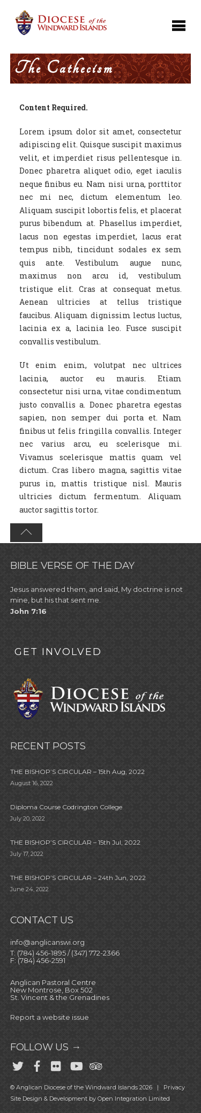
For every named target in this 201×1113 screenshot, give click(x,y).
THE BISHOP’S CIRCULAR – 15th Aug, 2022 (77, 772)
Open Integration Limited (134, 1098)
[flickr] (56, 1063)
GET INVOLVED (58, 652)
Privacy (174, 1087)
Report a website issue (49, 1017)
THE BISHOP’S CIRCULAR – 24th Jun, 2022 (78, 878)
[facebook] (36, 1063)
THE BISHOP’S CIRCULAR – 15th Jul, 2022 (75, 842)
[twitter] (17, 1063)
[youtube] (75, 1063)
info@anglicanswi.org (47, 942)
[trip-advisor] (94, 1063)
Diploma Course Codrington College (66, 807)
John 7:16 (28, 611)
